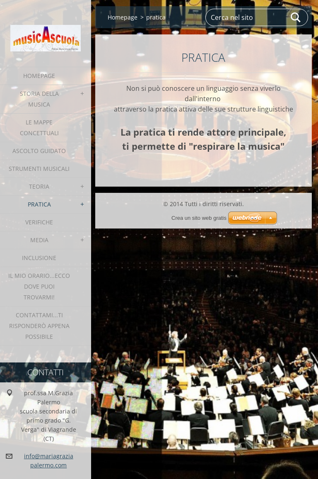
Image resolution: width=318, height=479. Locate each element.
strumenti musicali (39, 169)
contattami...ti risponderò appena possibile (39, 325)
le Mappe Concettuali (39, 127)
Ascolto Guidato (39, 151)
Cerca (296, 17)
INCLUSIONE (39, 258)
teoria (39, 186)
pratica (39, 204)
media (39, 240)
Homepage (39, 76)
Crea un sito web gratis (198, 218)
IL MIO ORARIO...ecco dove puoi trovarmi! (39, 286)
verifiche (39, 222)
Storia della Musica (39, 99)
